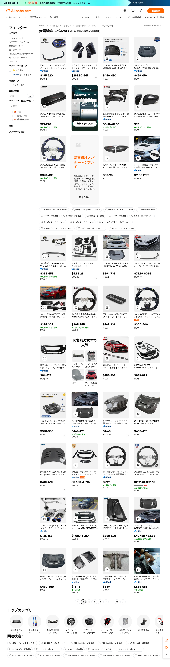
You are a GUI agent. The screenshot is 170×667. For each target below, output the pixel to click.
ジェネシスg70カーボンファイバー (79, 655)
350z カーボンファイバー (20, 655)
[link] (166, 640)
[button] (107, 58)
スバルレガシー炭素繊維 (137, 643)
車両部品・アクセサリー (61, 26)
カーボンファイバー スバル (53, 222)
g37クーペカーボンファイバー (91, 228)
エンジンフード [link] (107, 26)
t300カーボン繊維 (94, 216)
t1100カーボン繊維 (73, 649)
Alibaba (42, 26)
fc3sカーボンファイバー (140, 216)
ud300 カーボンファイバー (48, 649)
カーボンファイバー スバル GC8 (86, 210)
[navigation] (21, 314)
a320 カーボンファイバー (145, 655)
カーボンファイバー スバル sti (54, 210)
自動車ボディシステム (86, 26)
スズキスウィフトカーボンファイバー (115, 222)
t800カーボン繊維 (146, 210)
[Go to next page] (123, 601)
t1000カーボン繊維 (71, 216)
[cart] (133, 11)
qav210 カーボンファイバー (100, 649)
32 (117, 602)
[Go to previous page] (77, 601)
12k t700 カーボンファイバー (53, 643)
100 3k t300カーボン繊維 (82, 643)
